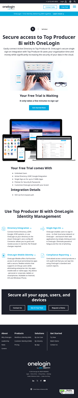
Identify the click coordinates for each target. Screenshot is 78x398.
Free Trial (64, 7)
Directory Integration (19, 228)
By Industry (39, 341)
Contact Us (17, 308)
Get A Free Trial (37, 308)
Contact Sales (50, 7)
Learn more (58, 14)
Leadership (5, 341)
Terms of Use (34, 374)
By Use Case (39, 337)
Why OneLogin (6, 337)
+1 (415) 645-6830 (52, 1)
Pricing (17, 345)
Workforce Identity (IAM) (23, 337)
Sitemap (49, 374)
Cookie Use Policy (45, 376)
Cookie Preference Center (33, 376)
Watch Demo (54, 341)
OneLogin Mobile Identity (21, 255)
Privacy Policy (42, 374)
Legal (27, 374)
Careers (4, 348)
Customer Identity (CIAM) (23, 341)
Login (62, 1)
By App (37, 345)
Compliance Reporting (59, 255)
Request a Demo (58, 308)
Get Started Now (39, 108)
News (3, 345)
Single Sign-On (55, 228)
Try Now (53, 337)
